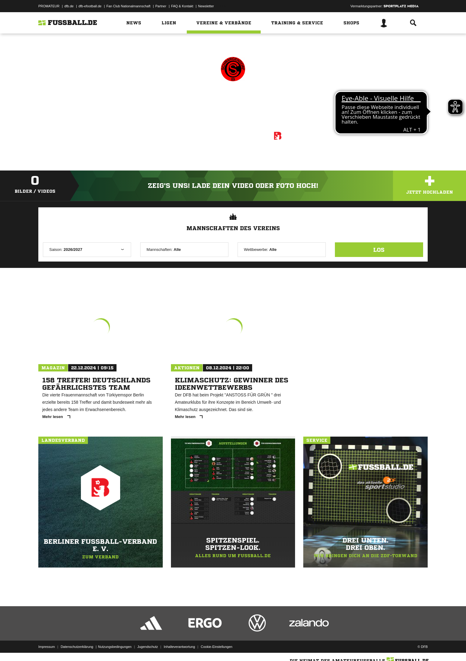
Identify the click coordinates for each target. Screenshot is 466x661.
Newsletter (206, 6)
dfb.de (69, 6)
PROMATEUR (48, 6)
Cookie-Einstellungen (216, 647)
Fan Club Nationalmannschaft (128, 6)
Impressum (46, 647)
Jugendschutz (147, 647)
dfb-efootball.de (90, 6)
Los (378, 249)
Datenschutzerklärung (77, 647)
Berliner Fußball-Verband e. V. (241, 135)
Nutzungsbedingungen (114, 647)
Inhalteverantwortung (179, 647)
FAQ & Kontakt (182, 6)
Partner (160, 6)
